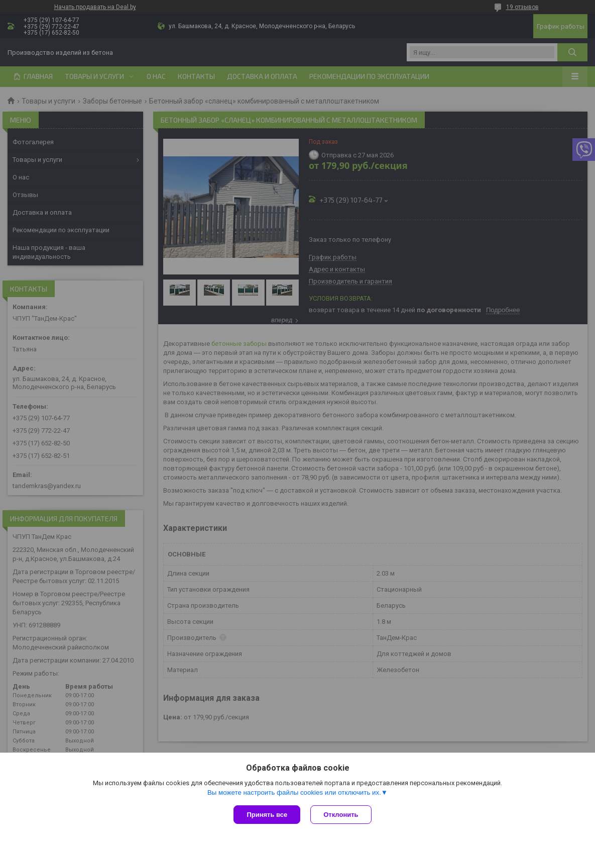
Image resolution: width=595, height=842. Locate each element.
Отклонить (340, 814)
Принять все (267, 814)
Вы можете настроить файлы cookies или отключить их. (294, 792)
